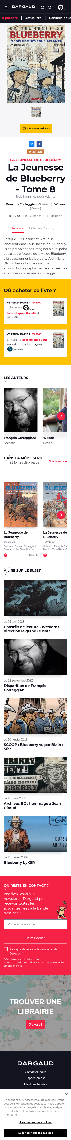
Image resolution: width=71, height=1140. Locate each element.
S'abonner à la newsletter (35, 1090)
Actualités (33, 18)
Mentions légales (35, 1084)
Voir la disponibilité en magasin (24, 347)
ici (21, 965)
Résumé (18, 228)
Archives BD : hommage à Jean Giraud (32, 805)
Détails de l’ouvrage (42, 228)
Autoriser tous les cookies (35, 1134)
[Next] (61, 416)
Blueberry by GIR (19, 862)
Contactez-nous (35, 1072)
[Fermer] (66, 1096)
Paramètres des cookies (36, 1124)
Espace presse (36, 1078)
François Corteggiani (21, 204)
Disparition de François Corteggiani (25, 688)
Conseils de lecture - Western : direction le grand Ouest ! (31, 629)
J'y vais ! (35, 1024)
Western (35, 151)
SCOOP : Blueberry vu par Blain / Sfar (33, 747)
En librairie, (27, 339)
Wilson (59, 204)
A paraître (10, 18)
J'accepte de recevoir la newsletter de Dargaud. (33, 951)
